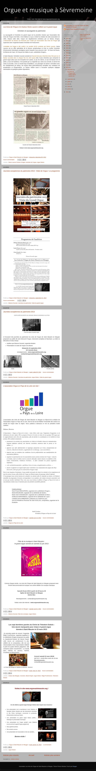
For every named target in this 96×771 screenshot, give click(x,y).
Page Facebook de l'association (85, 35)
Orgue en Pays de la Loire (16, 523)
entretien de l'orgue (31, 162)
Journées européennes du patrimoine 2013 (19, 312)
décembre (70, 69)
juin (68, 84)
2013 (67, 67)
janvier (69, 89)
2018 (67, 55)
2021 (67, 48)
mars (68, 86)
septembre (70, 79)
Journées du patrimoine (24, 303)
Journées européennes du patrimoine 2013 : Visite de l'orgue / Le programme (31, 171)
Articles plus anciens (52, 755)
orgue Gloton (40, 162)
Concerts (22, 675)
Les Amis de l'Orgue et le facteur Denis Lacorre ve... (71, 74)
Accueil (31, 755)
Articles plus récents (11, 755)
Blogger (75, 766)
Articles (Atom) (15, 759)
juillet (69, 81)
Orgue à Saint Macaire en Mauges (75, 29)
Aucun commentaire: (9, 159)
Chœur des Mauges (14, 675)
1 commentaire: (47, 744)
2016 (67, 60)
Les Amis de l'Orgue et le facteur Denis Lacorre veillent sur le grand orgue (30, 27)
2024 (67, 40)
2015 (67, 62)
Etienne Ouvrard (13, 303)
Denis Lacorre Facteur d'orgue (17, 162)
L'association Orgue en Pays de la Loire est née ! (21, 386)
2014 (67, 65)
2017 (67, 57)
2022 (67, 45)
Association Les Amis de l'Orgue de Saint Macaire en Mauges (77, 26)
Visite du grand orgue (37, 303)
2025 (67, 38)
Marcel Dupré (29, 675)
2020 (67, 50)
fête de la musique (23, 614)
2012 (67, 92)
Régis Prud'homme (47, 675)
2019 (67, 53)
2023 (67, 43)
